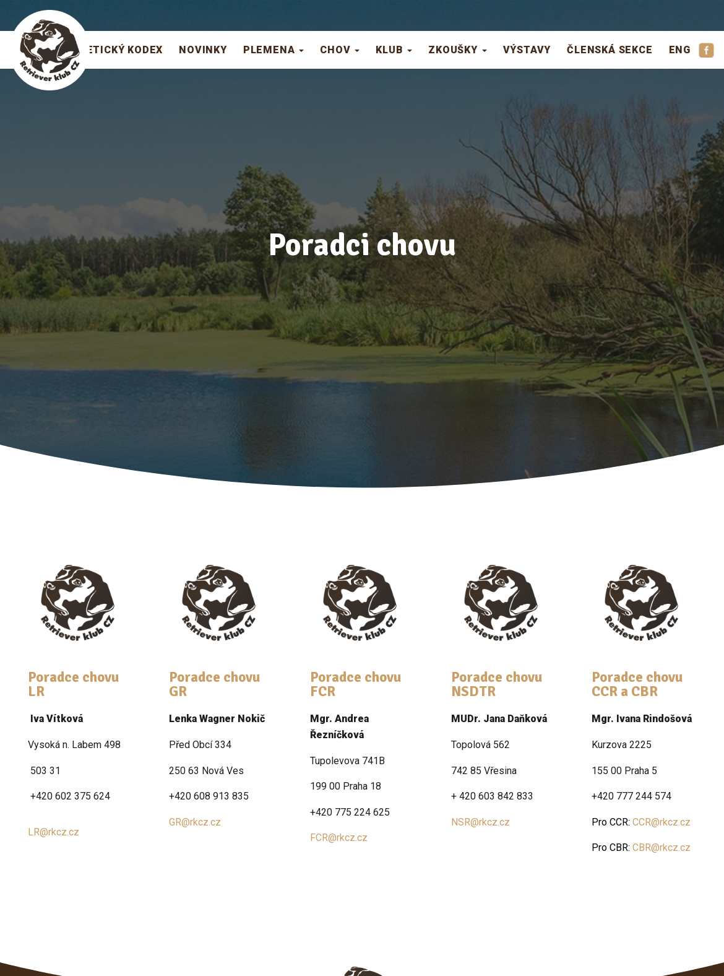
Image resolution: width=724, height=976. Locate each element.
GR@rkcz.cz (195, 822)
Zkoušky (457, 49)
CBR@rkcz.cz (641, 847)
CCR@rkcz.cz (641, 822)
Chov (340, 49)
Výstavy (527, 49)
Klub (394, 49)
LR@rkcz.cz (53, 832)
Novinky (203, 49)
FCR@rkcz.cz (339, 837)
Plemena (273, 49)
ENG (680, 49)
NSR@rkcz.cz (480, 822)
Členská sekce (609, 49)
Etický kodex (125, 49)
